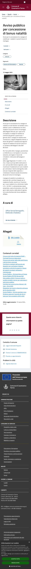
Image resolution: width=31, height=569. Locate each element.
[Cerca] (28, 7)
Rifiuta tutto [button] (15, 563)
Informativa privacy (9, 535)
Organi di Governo (9, 403)
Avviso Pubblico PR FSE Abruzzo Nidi (13, 276)
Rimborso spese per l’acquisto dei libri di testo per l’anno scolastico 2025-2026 (14, 295)
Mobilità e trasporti (9, 440)
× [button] (29, 542)
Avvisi (15, 14)
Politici (6, 414)
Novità (9, 14)
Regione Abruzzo (7, 2)
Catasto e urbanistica (10, 438)
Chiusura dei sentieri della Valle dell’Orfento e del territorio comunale (15, 261)
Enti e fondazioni (8, 411)
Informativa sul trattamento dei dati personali (14, 538)
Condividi (7, 46)
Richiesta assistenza (9, 524)
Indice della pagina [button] (10, 96)
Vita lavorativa (8, 432)
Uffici (5, 408)
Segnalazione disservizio (10, 519)
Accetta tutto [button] (15, 559)
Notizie (6, 470)
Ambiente (6, 456)
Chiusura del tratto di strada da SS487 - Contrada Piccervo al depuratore (14, 257)
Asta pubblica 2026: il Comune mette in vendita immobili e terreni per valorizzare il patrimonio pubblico (15, 280)
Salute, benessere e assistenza (12, 459)
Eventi (5, 485)
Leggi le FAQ (7, 521)
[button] (15, 566)
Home (3, 14)
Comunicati (7, 473)
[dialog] (15, 554)
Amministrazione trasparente (12, 532)
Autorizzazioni (8, 462)
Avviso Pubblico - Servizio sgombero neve (14, 292)
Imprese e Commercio (10, 435)
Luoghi (6, 483)
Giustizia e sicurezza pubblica (12, 451)
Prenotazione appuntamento (12, 516)
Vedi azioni (7, 50)
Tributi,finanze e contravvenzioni (13, 454)
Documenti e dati (8, 419)
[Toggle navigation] (3, 7)
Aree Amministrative (10, 406)
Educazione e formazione (11, 448)
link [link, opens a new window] (7, 555)
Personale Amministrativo (11, 416)
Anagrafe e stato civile (10, 427)
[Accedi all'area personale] (24, 2)
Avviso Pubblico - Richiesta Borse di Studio (15, 274)
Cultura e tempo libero (10, 430)
